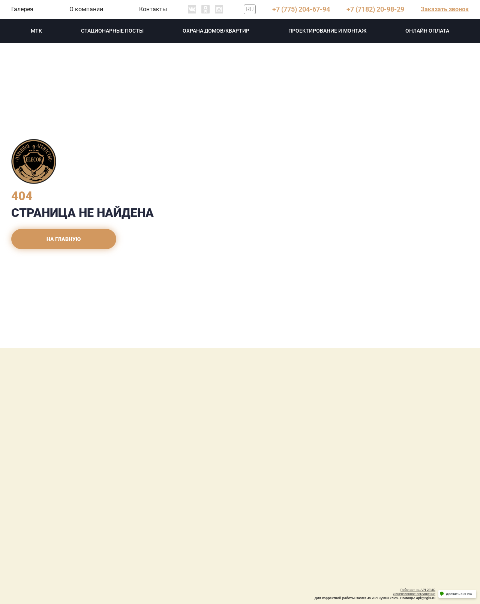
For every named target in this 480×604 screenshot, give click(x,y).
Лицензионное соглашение (414, 594)
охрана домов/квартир (216, 31)
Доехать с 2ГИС (459, 594)
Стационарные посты (112, 31)
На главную (63, 239)
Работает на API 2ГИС (417, 590)
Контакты (153, 9)
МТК (36, 31)
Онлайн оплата (427, 31)
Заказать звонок (445, 9)
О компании (86, 9)
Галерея (22, 9)
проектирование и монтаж (327, 31)
